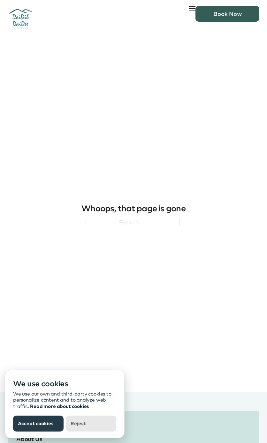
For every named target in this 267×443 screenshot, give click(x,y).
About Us (29, 439)
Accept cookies (36, 423)
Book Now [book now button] (227, 13)
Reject (78, 423)
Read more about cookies (59, 406)
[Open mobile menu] (192, 8)
